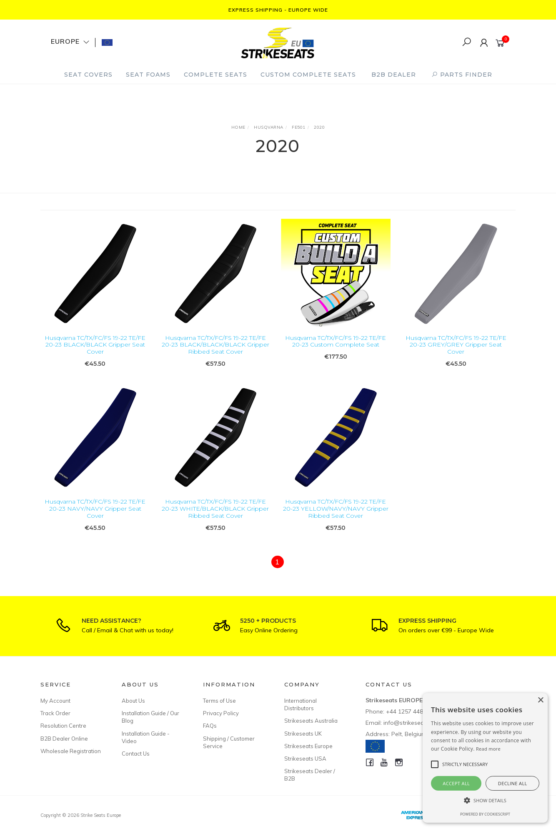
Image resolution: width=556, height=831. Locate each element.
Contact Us (136, 753)
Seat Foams (148, 74)
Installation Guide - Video (146, 737)
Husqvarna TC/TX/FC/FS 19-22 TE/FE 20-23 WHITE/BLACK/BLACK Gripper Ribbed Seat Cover (215, 518)
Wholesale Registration (70, 751)
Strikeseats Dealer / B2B (309, 775)
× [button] (540, 700)
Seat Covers (88, 74)
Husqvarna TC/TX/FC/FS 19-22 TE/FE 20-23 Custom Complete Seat (335, 341)
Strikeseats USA (305, 758)
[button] (485, 800)
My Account (55, 700)
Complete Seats (215, 74)
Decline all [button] (512, 783)
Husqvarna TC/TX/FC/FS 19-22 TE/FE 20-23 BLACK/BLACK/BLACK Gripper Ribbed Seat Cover (215, 345)
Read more (488, 749)
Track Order (55, 713)
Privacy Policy (221, 713)
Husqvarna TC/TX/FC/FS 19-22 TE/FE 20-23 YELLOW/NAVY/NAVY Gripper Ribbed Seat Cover (335, 518)
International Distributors (300, 704)
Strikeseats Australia (311, 720)
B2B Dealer (393, 74)
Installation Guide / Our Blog (150, 717)
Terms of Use (219, 700)
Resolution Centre (63, 725)
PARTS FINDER (461, 74)
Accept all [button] (456, 783)
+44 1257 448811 (409, 711)
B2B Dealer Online (64, 738)
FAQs (210, 725)
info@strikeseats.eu (410, 722)
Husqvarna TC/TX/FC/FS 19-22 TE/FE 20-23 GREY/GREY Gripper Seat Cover (456, 345)
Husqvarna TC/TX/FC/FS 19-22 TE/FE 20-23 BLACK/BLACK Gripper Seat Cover (95, 345)
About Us (133, 700)
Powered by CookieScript (485, 814)
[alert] (485, 758)
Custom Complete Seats (308, 74)
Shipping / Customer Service (229, 742)
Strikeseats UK (303, 733)
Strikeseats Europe (308, 746)
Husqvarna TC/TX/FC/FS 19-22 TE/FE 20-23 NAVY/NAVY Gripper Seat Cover (95, 518)
